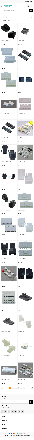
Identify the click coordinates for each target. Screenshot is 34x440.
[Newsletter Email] (17, 402)
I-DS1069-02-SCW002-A (5, 355)
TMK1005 (3, 307)
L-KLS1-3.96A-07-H (21, 210)
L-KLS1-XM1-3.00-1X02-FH (6, 161)
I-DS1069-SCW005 (4, 64)
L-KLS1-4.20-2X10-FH (22, 234)
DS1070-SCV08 (4, 234)
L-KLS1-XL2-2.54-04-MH (22, 307)
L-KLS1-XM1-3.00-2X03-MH (23, 282)
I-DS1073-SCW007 (21, 258)
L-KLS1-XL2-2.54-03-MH (5, 331)
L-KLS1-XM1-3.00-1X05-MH (23, 89)
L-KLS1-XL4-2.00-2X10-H (22, 137)
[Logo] (8, 6)
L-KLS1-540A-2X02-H (22, 64)
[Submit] (31, 402)
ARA (31, 10)
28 (23, 387)
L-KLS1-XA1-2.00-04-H (22, 331)
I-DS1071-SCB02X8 (21, 40)
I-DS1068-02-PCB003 (5, 258)
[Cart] (31, 5)
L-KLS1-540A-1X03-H (5, 137)
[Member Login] (28, 5)
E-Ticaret (14, 439)
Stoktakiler (5, 17)
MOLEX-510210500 (5, 113)
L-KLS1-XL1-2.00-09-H (5, 379)
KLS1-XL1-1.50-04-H (21, 379)
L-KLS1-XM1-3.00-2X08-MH (6, 40)
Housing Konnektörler (29, 13)
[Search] (17, 10)
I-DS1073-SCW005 (4, 89)
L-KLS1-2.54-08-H (21, 355)
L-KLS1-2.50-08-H (4, 282)
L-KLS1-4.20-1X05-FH (22, 161)
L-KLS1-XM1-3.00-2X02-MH (6, 210)
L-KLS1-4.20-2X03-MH (22, 186)
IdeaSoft (10, 439)
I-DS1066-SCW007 (21, 113)
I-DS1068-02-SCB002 (5, 186)
